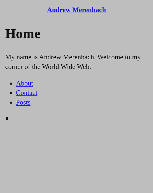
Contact (26, 92)
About (24, 83)
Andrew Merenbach (76, 10)
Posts (23, 102)
